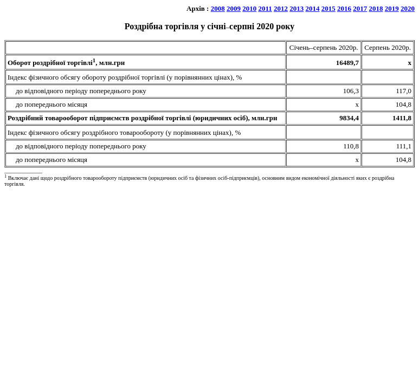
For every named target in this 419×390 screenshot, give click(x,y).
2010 (249, 8)
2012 (281, 8)
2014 (313, 8)
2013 (296, 8)
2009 (234, 8)
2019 (392, 8)
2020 (408, 8)
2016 (344, 8)
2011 (265, 8)
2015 (328, 8)
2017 (360, 8)
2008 (218, 8)
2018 (376, 8)
